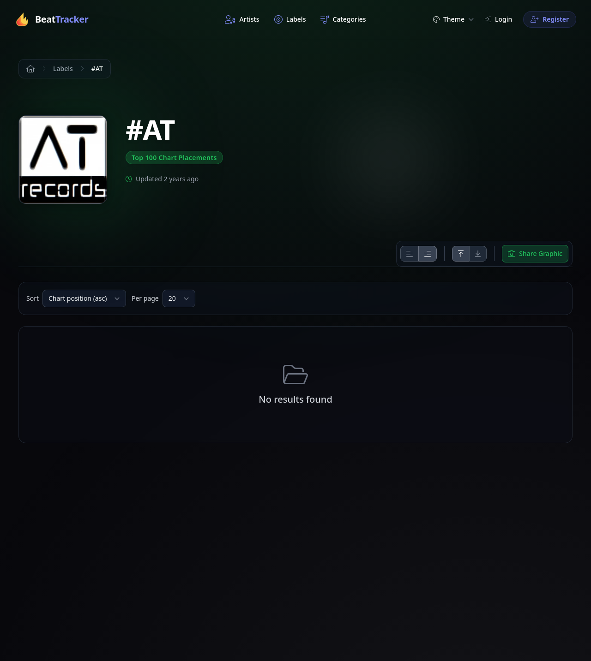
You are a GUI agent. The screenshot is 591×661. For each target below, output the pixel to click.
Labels (290, 19)
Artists (242, 19)
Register (550, 19)
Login (498, 19)
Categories (343, 19)
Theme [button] (453, 19)
